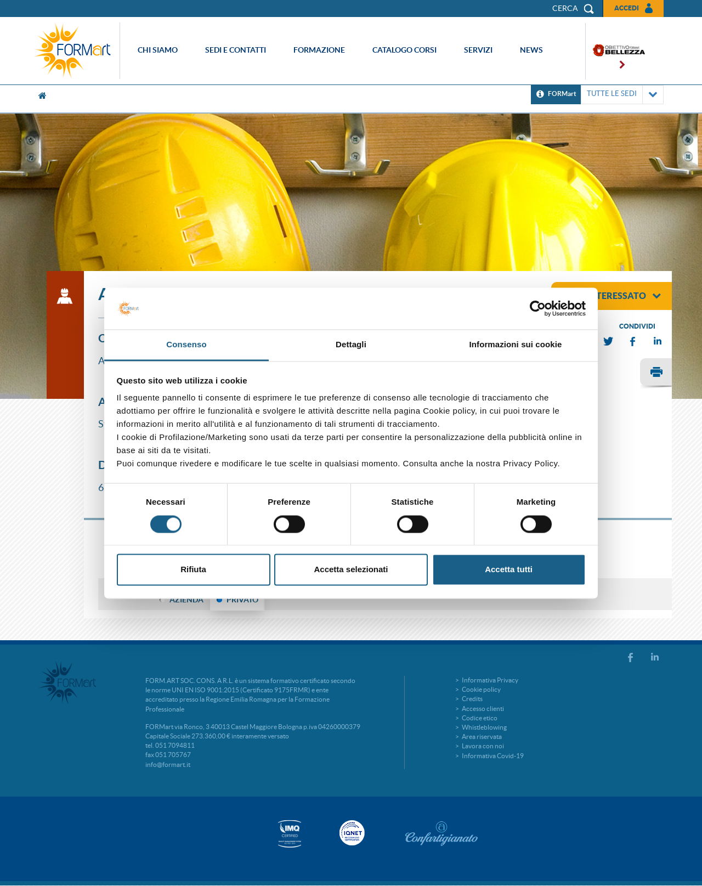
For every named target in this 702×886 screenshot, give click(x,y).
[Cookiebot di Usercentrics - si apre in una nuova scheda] (538, 308)
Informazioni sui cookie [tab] (515, 344)
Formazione (319, 50)
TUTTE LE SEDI (622, 95)
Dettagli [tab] (351, 344)
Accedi (626, 8)
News (531, 50)
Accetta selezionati (351, 569)
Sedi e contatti (235, 50)
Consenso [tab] (186, 344)
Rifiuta (193, 569)
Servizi (478, 50)
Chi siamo (158, 50)
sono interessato (610, 296)
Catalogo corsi (404, 50)
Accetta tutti (509, 569)
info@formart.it (167, 764)
